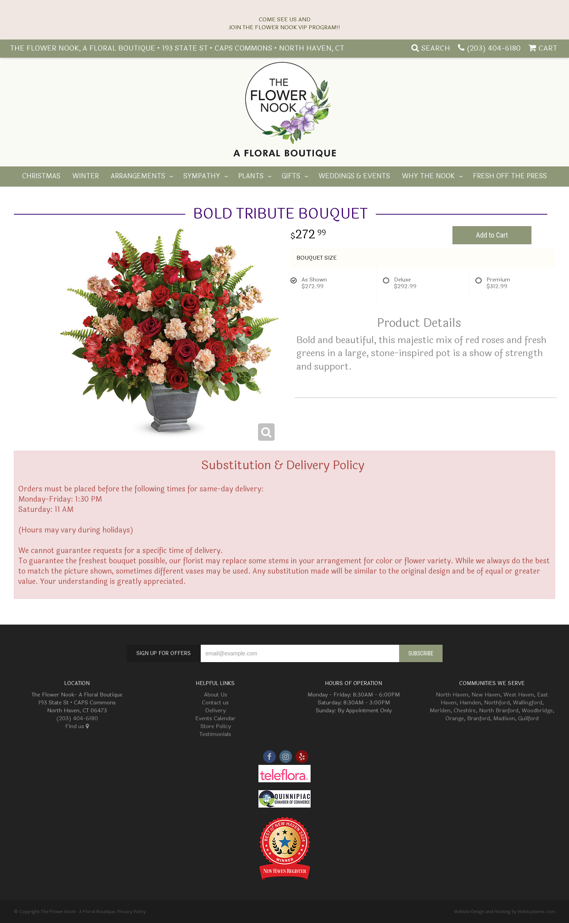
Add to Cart (492, 235)
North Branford (498, 710)
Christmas (41, 176)
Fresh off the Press (510, 176)
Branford (478, 718)
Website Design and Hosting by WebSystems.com (504, 911)
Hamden (470, 702)
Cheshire (465, 710)
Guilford (528, 718)
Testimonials (215, 734)
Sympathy (201, 176)
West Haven (518, 695)
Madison (504, 718)
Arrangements (138, 176)
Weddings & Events (354, 176)
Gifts (291, 176)
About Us (215, 695)
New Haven (485, 695)
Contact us (215, 702)
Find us (77, 726)
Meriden (440, 710)
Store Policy (215, 726)
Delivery (215, 710)
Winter (85, 176)
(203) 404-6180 (494, 48)
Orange (454, 718)
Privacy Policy (131, 911)
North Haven (452, 695)
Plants (251, 176)
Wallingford (527, 702)
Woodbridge (537, 710)
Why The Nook (428, 176)
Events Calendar (215, 718)
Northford (497, 702)
